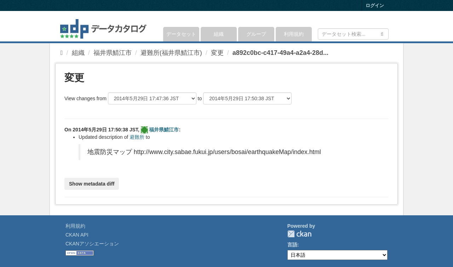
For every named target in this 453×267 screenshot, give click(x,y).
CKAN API (76, 235)
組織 (219, 34)
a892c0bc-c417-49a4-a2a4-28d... (280, 52)
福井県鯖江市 (112, 52)
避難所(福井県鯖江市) (171, 52)
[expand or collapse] (388, 26)
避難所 (137, 137)
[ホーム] (62, 52)
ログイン (375, 5)
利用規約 (294, 34)
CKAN (299, 234)
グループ (256, 34)
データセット (181, 34)
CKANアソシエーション (92, 243)
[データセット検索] (353, 34)
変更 (217, 52)
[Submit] (382, 33)
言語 (292, 245)
